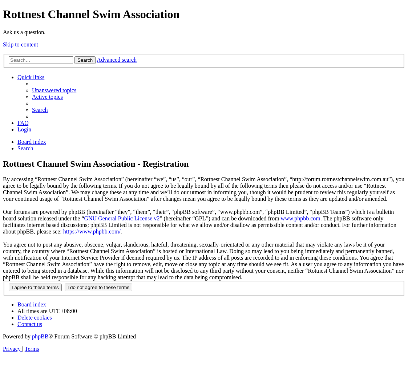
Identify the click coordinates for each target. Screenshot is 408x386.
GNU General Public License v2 (121, 218)
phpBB (40, 336)
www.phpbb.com (300, 218)
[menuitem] (54, 90)
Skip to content (20, 44)
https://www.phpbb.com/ (92, 231)
